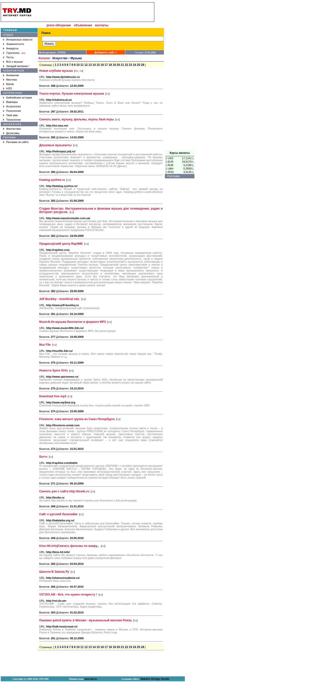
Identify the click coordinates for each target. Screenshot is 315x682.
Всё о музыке (14, 61)
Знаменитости (15, 44)
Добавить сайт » (105, 52)
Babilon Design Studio (155, 678)
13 (90, 65)
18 (110, 65)
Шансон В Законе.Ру (54, 571)
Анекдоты (12, 48)
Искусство (59, 58)
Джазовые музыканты (55, 145)
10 (77, 65)
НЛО (9, 88)
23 (130, 65)
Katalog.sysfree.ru (52, 180)
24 (134, 65)
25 (138, 65)
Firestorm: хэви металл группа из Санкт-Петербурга (77, 419)
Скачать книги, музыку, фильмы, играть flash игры (76, 119)
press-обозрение (59, 25)
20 (118, 65)
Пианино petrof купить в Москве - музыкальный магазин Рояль (85, 620)
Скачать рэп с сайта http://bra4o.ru (64, 491)
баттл (43, 456)
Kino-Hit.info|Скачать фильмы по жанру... (69, 546)
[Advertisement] (179, 76)
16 (102, 65)
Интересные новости (19, 39)
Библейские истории (19, 97)
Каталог (44, 58)
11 (81, 65)
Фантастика (13, 128)
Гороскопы (12, 52)
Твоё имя (12, 115)
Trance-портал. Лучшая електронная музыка (71, 93)
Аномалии (12, 75)
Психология (13, 110)
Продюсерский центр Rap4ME (61, 243)
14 (94, 65)
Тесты (10, 57)
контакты (102, 25)
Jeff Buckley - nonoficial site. (59, 299)
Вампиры (12, 101)
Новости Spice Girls (53, 370)
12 (86, 65)
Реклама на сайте (17, 142)
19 (114, 65)
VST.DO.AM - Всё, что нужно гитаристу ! (68, 594)
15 (98, 65)
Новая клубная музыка (56, 70)
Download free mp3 (52, 396)
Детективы (12, 133)
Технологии (13, 119)
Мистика (11, 79)
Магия (10, 84)
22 (126, 65)
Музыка (76, 58)
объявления (83, 25)
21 (122, 65)
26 (142, 65)
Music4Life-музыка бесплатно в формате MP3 (72, 322)
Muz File (45, 344)
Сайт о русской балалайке (58, 514)
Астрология (13, 106)
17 (106, 65)
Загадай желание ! (17, 66)
